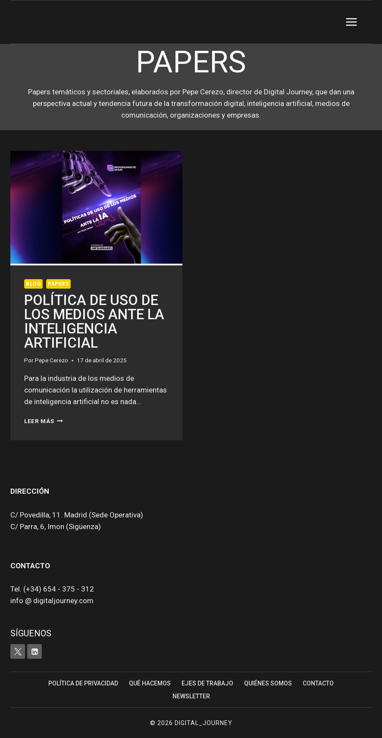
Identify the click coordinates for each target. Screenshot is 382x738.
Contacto (318, 683)
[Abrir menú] (351, 22)
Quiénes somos (268, 683)
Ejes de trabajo (207, 683)
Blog (33, 284)
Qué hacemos (150, 683)
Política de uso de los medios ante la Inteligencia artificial (94, 321)
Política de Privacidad (83, 683)
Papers (58, 284)
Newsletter (191, 696)
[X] (17, 651)
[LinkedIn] (34, 651)
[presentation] (96, 208)
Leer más (43, 420)
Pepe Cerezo (51, 360)
